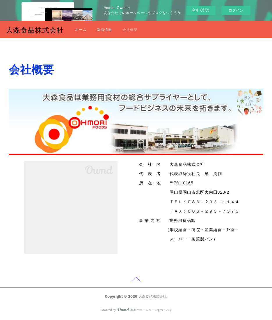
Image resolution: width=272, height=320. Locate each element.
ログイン (235, 10)
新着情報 (104, 29)
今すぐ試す (201, 10)
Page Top (136, 280)
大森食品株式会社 (35, 30)
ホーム (80, 29)
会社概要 (130, 29)
